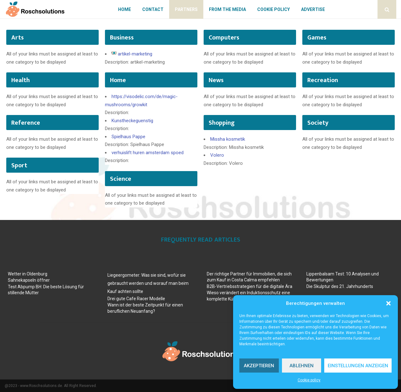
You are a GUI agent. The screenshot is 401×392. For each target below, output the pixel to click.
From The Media (227, 9)
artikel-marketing (135, 54)
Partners (186, 9)
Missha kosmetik (227, 139)
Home (124, 9)
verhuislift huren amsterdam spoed (148, 152)
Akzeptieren (259, 365)
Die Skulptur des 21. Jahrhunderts (339, 286)
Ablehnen (301, 365)
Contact (153, 9)
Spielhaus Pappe (128, 136)
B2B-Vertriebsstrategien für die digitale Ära (249, 286)
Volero (217, 155)
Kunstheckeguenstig (132, 120)
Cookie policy (309, 380)
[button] (388, 303)
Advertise (313, 9)
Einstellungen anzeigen (358, 365)
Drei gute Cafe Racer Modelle (136, 298)
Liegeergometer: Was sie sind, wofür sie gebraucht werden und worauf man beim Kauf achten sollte (148, 283)
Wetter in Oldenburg (27, 273)
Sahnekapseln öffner (29, 280)
